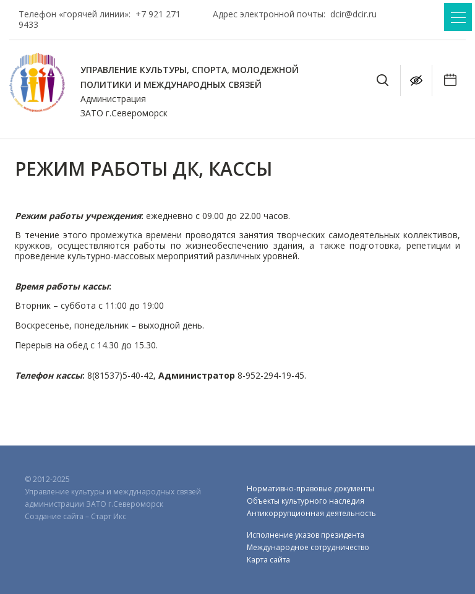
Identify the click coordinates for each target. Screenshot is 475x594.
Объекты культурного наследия (305, 501)
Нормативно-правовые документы (310, 488)
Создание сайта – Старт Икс (75, 516)
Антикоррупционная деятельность (311, 513)
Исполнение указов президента (305, 535)
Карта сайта (268, 559)
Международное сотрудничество (308, 547)
